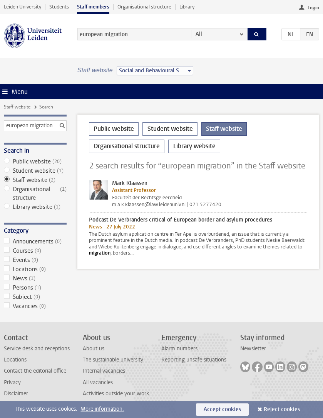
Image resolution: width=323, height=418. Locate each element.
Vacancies (35, 306)
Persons (35, 287)
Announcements (35, 241)
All (199, 34)
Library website (35, 207)
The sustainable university (113, 359)
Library (186, 6)
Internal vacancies (104, 371)
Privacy (12, 382)
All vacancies (98, 382)
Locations (35, 269)
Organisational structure (144, 6)
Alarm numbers (179, 348)
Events (35, 260)
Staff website (17, 107)
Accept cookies (222, 409)
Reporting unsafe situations (193, 359)
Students (59, 6)
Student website (35, 171)
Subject (35, 297)
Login (313, 8)
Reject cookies (282, 409)
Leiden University (22, 6)
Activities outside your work (116, 393)
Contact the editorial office (35, 371)
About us (93, 348)
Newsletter (253, 348)
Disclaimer (16, 393)
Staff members (93, 6)
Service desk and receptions (37, 348)
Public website (35, 161)
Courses (35, 250)
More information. (102, 409)
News (35, 278)
